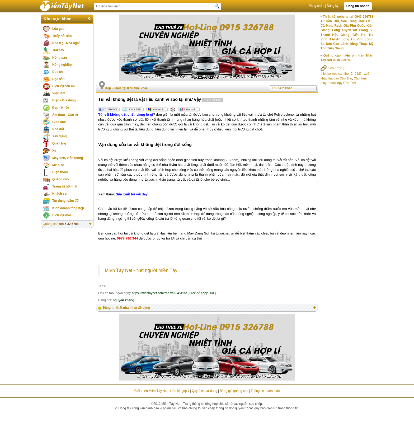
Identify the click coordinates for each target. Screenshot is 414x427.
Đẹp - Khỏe (60, 108)
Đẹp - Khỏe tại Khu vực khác (126, 88)
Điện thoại (60, 172)
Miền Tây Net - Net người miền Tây (141, 270)
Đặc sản (58, 79)
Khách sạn (60, 193)
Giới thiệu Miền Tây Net (150, 391)
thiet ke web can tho (335, 74)
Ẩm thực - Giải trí (65, 115)
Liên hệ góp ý (179, 391)
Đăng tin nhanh (357, 6)
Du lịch (57, 72)
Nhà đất (58, 129)
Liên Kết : (333, 68)
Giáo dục (59, 122)
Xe (54, 150)
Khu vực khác (57, 19)
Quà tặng (59, 143)
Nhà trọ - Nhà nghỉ (65, 43)
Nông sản (59, 57)
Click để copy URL (202, 293)
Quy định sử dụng (204, 391)
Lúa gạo (58, 29)
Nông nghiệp (62, 65)
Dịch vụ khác (62, 215)
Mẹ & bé (58, 165)
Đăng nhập (316, 6)
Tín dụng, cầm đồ (65, 201)
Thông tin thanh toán (265, 391)
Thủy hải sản (62, 36)
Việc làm (58, 93)
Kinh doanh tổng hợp (68, 208)
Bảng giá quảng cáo (234, 391)
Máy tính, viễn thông (67, 158)
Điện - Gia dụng (64, 100)
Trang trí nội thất (64, 186)
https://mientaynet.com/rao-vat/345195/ (159, 293)
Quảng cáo (60, 179)
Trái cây (58, 50)
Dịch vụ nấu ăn (63, 86)
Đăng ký (332, 6)
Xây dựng (59, 136)
